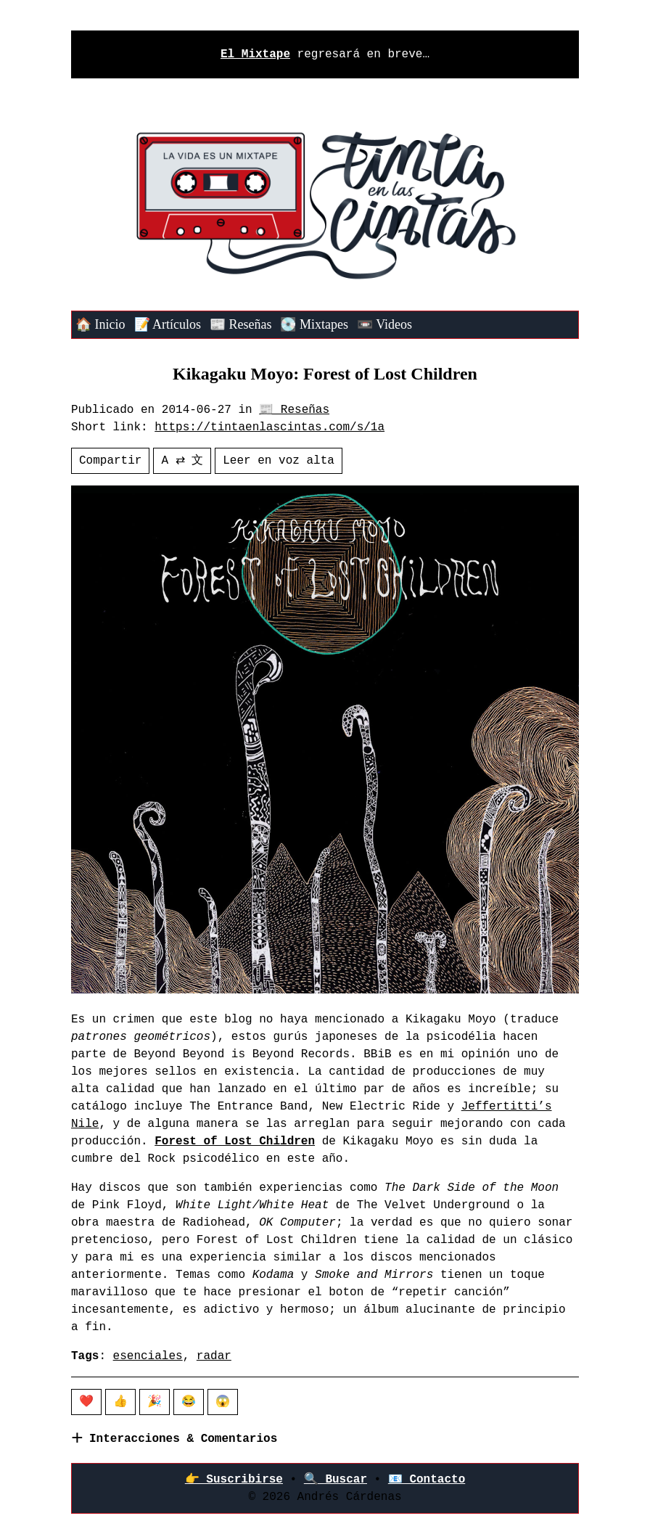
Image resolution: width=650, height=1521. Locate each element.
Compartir (110, 460)
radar (214, 1356)
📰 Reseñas (240, 324)
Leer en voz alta (278, 460)
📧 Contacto (426, 1479)
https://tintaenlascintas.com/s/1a (269, 427)
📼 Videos (384, 324)
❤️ (86, 1402)
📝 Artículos (168, 324)
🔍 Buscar (335, 1479)
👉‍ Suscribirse (234, 1479)
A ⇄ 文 (182, 460)
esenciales (148, 1356)
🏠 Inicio (100, 324)
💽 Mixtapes (314, 324)
